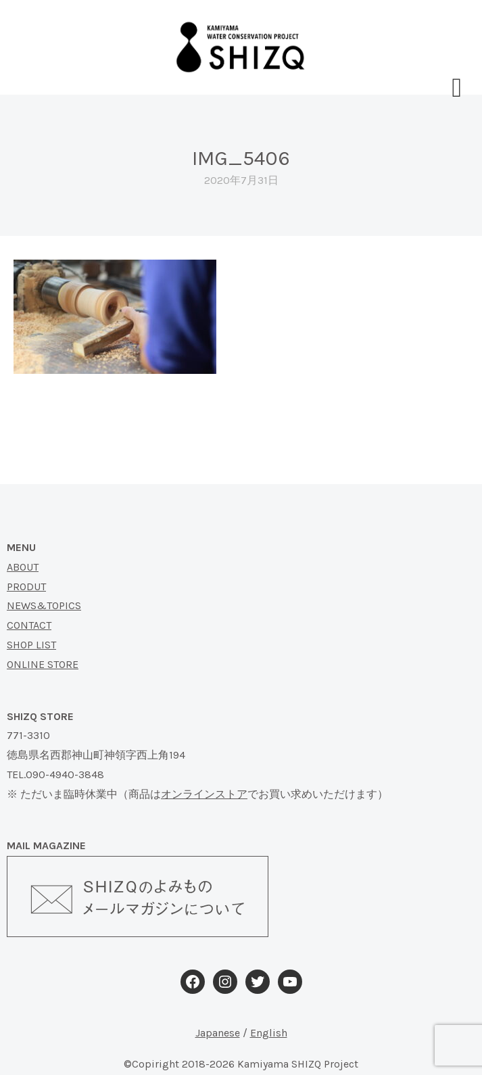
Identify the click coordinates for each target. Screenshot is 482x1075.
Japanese (217, 1032)
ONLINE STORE (42, 664)
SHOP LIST (31, 644)
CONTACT (29, 625)
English (268, 1032)
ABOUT (23, 566)
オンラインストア (204, 794)
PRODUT (26, 586)
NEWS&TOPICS (44, 605)
